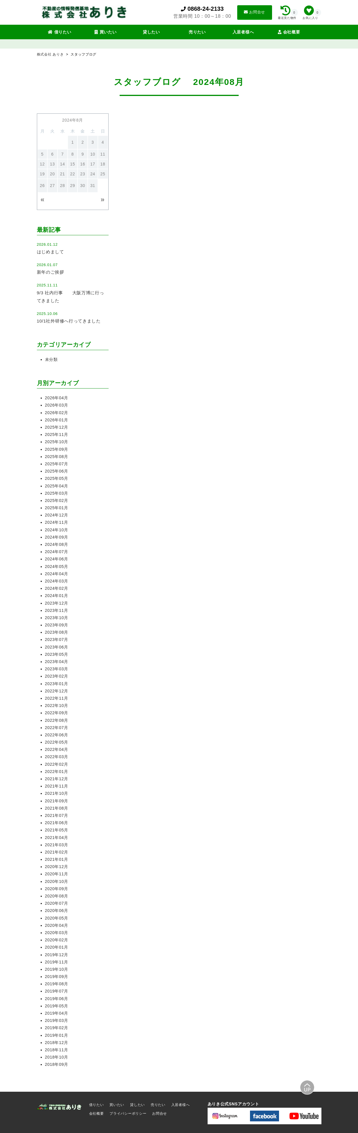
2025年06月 (56, 471)
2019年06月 (56, 998)
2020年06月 (56, 910)
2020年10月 (56, 881)
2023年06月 (56, 647)
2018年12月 (56, 1042)
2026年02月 (56, 412)
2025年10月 (56, 441)
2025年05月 (56, 478)
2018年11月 (56, 1050)
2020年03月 (56, 932)
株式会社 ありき (51, 54)
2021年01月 (56, 859)
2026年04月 (56, 398)
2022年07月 (56, 727)
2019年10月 (56, 969)
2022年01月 (56, 771)
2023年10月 (56, 617)
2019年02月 (56, 1027)
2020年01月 (56, 947)
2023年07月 (56, 639)
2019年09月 (56, 976)
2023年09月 (56, 625)
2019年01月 (56, 1035)
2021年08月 (56, 808)
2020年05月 (56, 918)
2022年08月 (56, 720)
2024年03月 (56, 581)
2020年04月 (56, 925)
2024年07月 (56, 551)
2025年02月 (56, 500)
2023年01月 (56, 683)
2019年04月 (56, 1013)
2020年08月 (56, 896)
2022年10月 (56, 705)
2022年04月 (56, 749)
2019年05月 (56, 1006)
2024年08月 (56, 544)
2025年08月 (56, 456)
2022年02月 (56, 764)
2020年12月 (56, 866)
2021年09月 (56, 801)
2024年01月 (56, 595)
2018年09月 (56, 1064)
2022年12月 (56, 691)
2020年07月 (56, 903)
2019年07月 (56, 991)
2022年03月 (56, 756)
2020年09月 (56, 888)
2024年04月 (56, 573)
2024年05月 (56, 566)
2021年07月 (56, 815)
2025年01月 (56, 507)
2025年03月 (56, 493)
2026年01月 (56, 420)
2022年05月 (56, 742)
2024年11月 (56, 522)
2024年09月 (56, 537)
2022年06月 (56, 735)
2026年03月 (56, 405)
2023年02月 (56, 676)
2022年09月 (56, 712)
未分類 (51, 359)
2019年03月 (56, 1020)
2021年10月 (56, 793)
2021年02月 (56, 852)
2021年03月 (56, 844)
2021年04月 (56, 837)
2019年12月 (56, 954)
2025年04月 (56, 486)
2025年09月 (56, 449)
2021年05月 (56, 830)
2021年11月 (56, 786)
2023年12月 (56, 603)
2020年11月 (56, 874)
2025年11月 (56, 434)
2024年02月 (56, 588)
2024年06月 (56, 559)
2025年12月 (56, 427)
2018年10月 (56, 1057)
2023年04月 (56, 661)
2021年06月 (56, 822)
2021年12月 (56, 778)
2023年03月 (56, 669)
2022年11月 (56, 698)
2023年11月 (56, 610)
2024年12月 (56, 515)
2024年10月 (56, 530)
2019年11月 (56, 962)
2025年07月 (56, 464)
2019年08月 (56, 983)
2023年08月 (56, 632)
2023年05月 (56, 654)
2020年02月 (56, 940)
